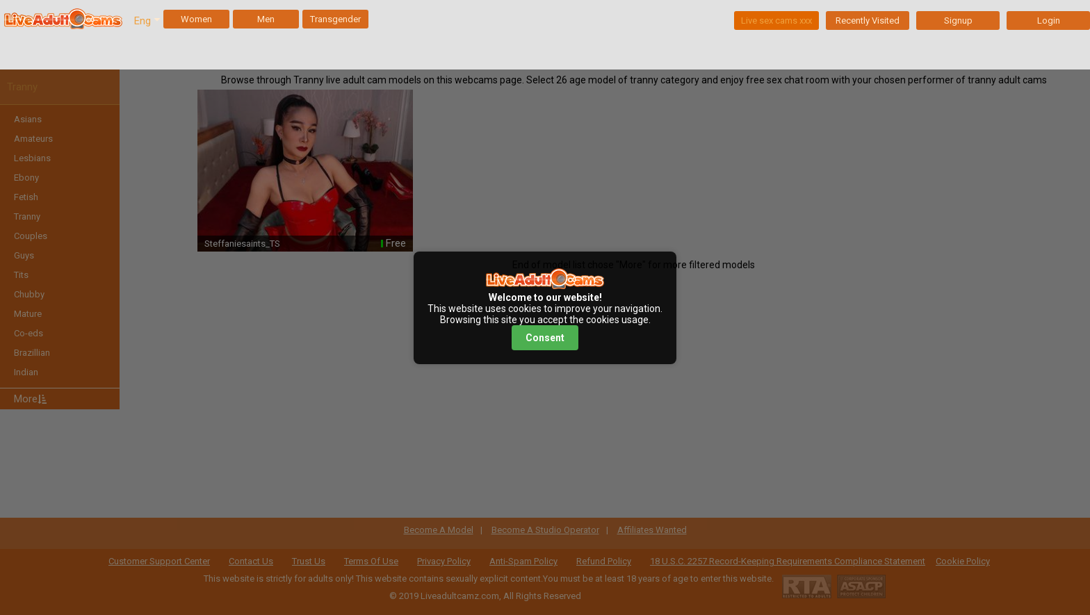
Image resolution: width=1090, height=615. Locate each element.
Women (196, 19)
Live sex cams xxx (776, 20)
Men (266, 19)
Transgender (335, 19)
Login (1048, 20)
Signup (958, 20)
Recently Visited (868, 20)
